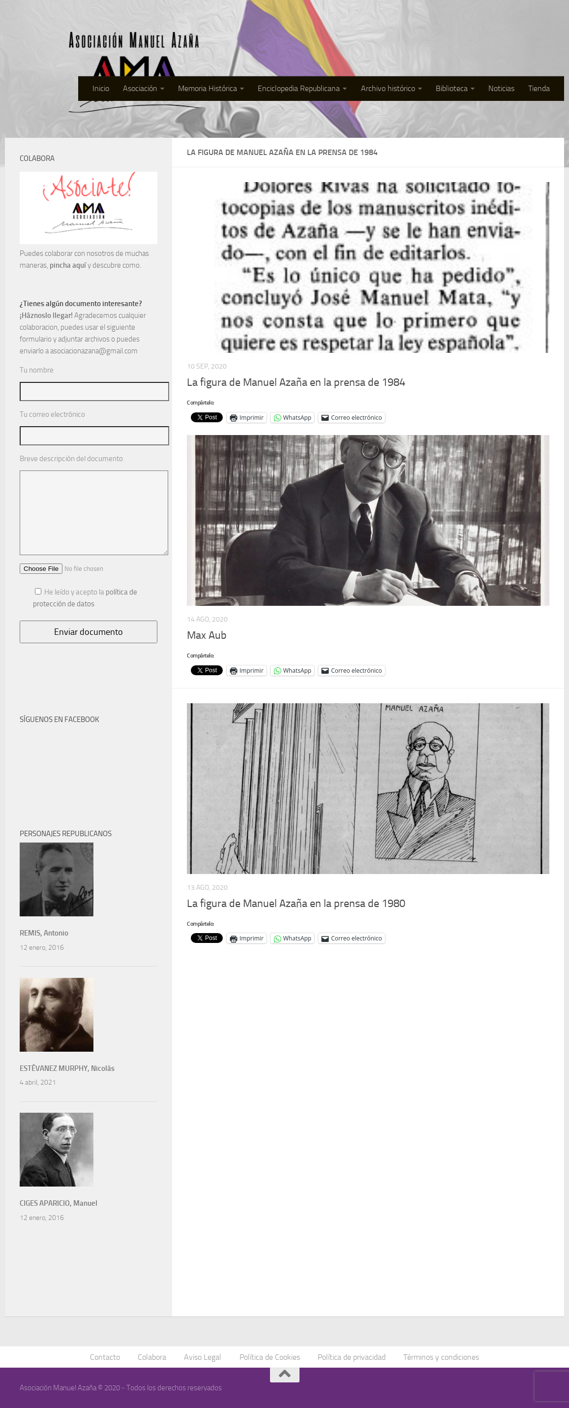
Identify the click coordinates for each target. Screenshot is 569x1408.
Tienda (539, 88)
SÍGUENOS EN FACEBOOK (59, 719)
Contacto (105, 1357)
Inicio (101, 88)
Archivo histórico (388, 88)
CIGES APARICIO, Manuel (58, 1203)
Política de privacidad (352, 1357)
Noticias (501, 88)
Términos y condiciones (441, 1357)
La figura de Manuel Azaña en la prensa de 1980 (296, 903)
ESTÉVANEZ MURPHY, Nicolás (67, 1068)
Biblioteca (452, 88)
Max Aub (207, 635)
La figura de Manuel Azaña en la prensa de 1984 (296, 382)
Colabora (152, 1357)
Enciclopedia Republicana (299, 88)
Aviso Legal (203, 1357)
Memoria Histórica (208, 88)
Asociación (140, 88)
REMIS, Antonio (44, 933)
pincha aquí (68, 265)
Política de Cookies (270, 1357)
